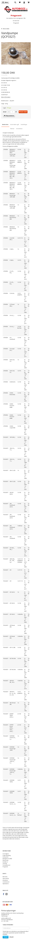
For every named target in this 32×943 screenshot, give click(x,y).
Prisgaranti (16, 23)
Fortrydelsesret (6, 865)
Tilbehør (12, 128)
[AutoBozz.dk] (16, 9)
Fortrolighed (6, 853)
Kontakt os (5, 862)
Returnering (5, 860)
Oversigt (5, 863)
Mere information (5, 97)
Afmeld (11, 937)
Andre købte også (14, 124)
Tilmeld (5, 937)
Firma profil (5, 857)
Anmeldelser (19, 128)
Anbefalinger (24, 124)
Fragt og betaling (7, 855)
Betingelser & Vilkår (7, 858)
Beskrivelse (5, 124)
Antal (4, 112)
